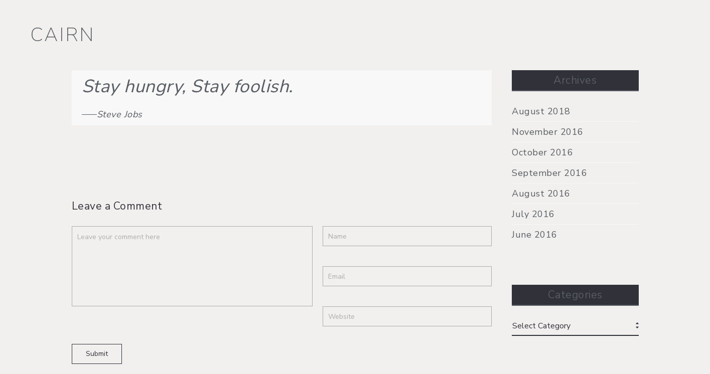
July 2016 (533, 214)
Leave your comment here (192, 266)
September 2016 (549, 173)
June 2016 (534, 235)
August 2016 (541, 194)
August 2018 (541, 111)
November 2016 (548, 132)
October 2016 (542, 152)
